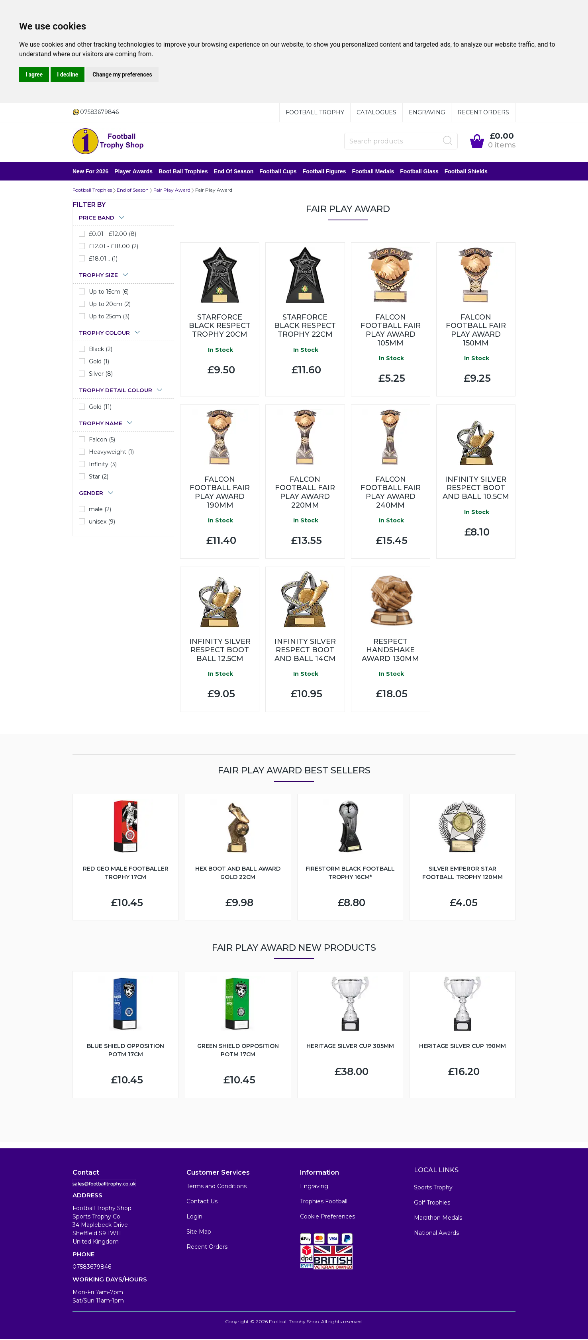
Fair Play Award (171, 191)
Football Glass (419, 172)
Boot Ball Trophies (183, 172)
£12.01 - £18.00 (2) (113, 247)
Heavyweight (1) (111, 452)
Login (194, 1217)
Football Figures (324, 172)
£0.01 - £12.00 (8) (112, 234)
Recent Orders (483, 112)
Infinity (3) (103, 465)
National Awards (436, 1233)
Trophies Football (323, 1202)
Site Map (198, 1232)
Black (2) (100, 349)
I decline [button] (67, 74)
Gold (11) (100, 407)
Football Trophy (315, 112)
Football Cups (277, 172)
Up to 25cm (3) (109, 317)
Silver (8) (101, 374)
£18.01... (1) (103, 259)
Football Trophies (92, 191)
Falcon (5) (102, 440)
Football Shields (466, 172)
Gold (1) (99, 362)
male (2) (100, 510)
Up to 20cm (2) (110, 304)
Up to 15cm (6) (109, 292)
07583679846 (92, 1267)
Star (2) (98, 477)
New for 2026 (90, 172)
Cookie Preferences (327, 1217)
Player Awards (133, 172)
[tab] (123, 218)
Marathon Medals (438, 1218)
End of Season (234, 172)
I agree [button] (34, 74)
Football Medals (373, 172)
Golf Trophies (432, 1203)
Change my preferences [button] (122, 74)
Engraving (427, 112)
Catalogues (376, 112)
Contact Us (202, 1202)
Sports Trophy (433, 1188)
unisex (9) (102, 522)
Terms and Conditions (216, 1187)
